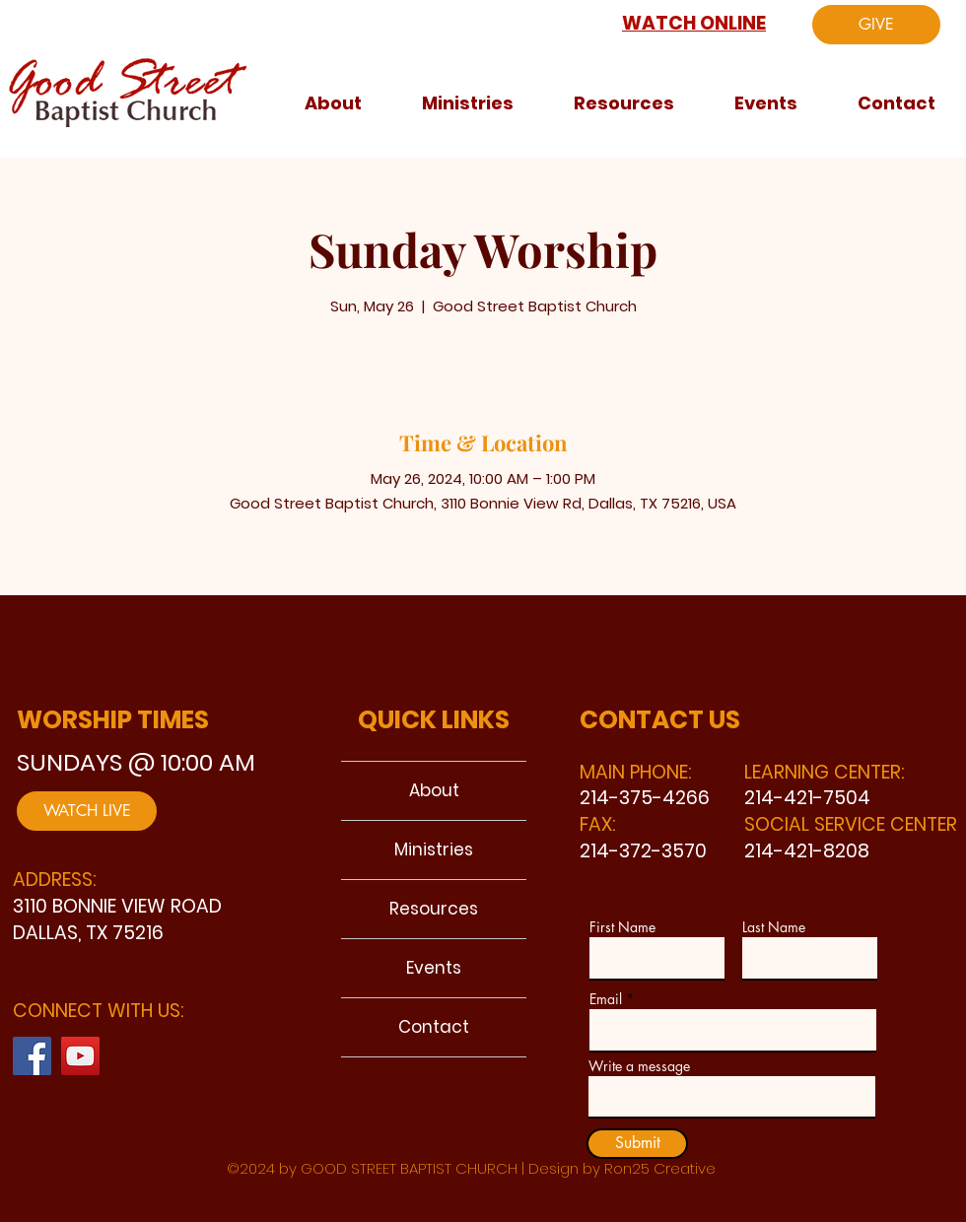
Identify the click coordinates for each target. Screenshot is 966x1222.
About (434, 790)
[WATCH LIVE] (87, 811)
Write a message (639, 1066)
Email (605, 999)
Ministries (433, 849)
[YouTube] (80, 1056)
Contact (433, 1027)
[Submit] (637, 1143)
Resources (433, 908)
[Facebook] (32, 1056)
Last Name (773, 927)
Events (433, 968)
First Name (622, 927)
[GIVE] (876, 24)
